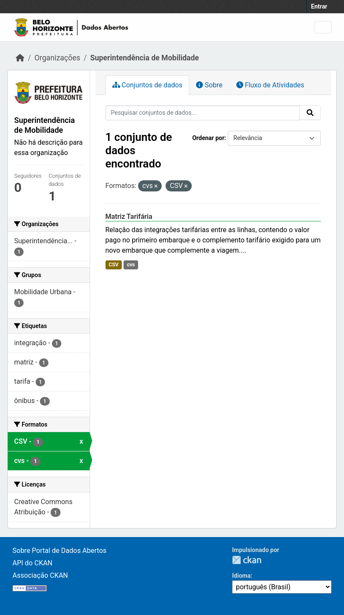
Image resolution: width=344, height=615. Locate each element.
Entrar (319, 6)
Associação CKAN (40, 575)
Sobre (209, 85)
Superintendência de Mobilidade (144, 58)
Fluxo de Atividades (270, 85)
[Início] (20, 58)
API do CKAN (32, 563)
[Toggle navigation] (323, 27)
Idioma (241, 575)
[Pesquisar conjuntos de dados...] (203, 112)
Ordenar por (208, 137)
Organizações (57, 58)
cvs (131, 265)
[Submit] (310, 112)
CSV (113, 265)
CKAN (246, 559)
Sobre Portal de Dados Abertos (59, 550)
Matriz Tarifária (129, 216)
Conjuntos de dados (147, 85)
